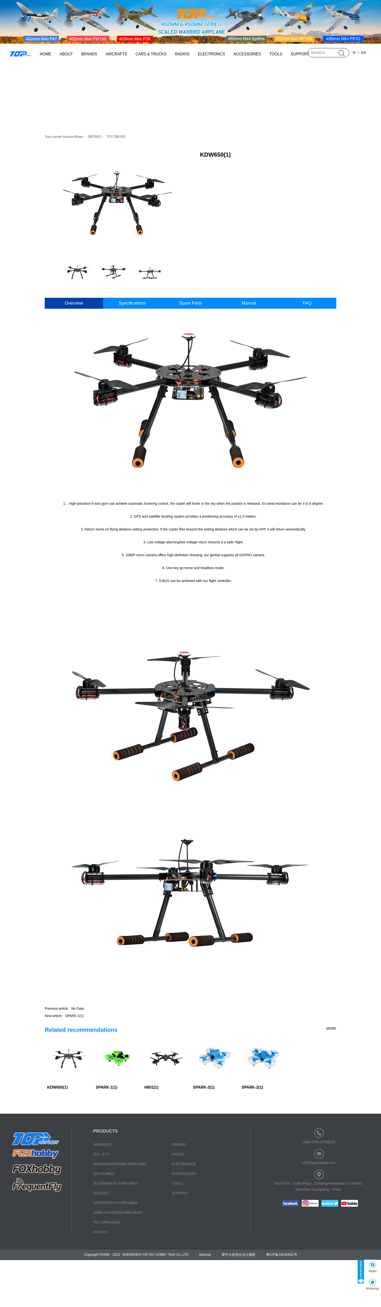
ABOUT (66, 54)
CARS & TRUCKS (151, 54)
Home (79, 136)
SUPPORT (300, 54)
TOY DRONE (116, 136)
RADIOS (182, 54)
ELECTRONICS (211, 54)
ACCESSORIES (247, 54)
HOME (45, 54)
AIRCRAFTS (116, 54)
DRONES (94, 136)
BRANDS (89, 54)
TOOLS (275, 54)
